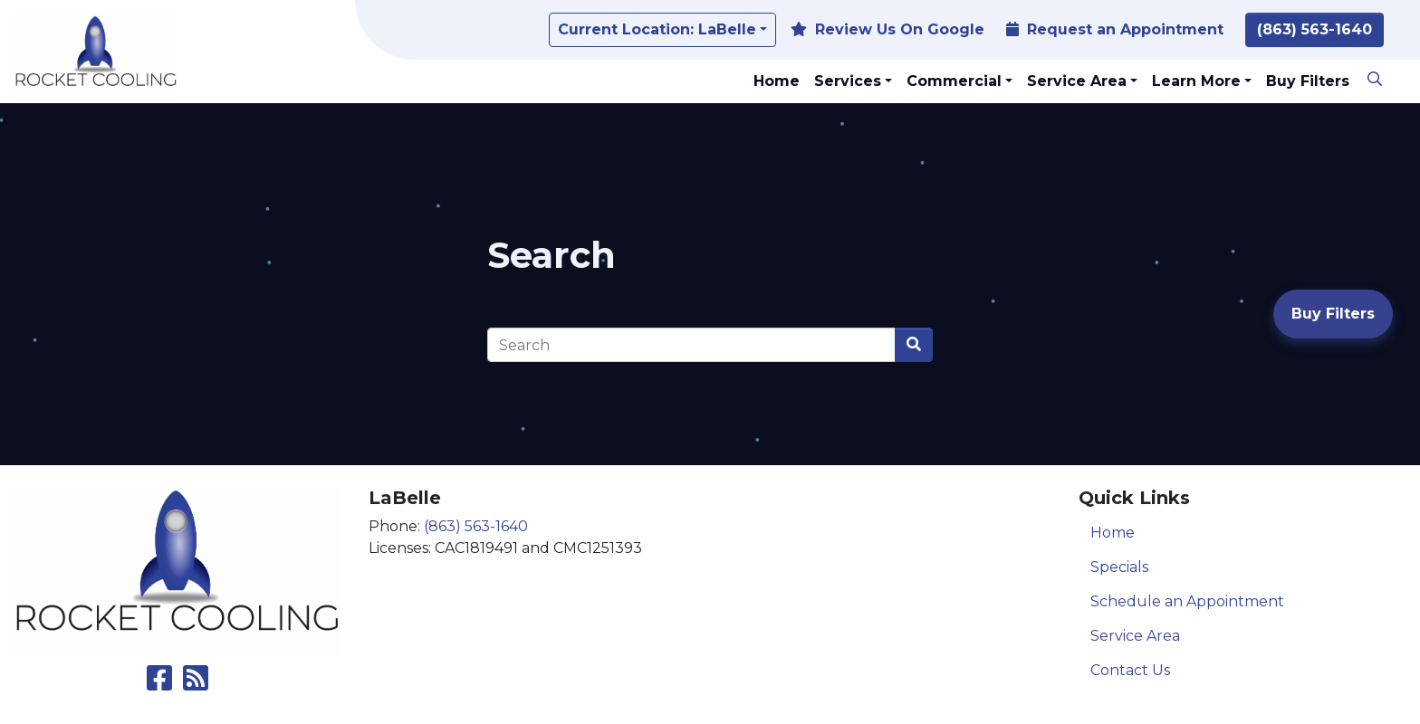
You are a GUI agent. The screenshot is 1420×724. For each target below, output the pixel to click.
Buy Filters (1333, 313)
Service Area (1135, 635)
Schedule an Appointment (1187, 601)
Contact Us (1130, 670)
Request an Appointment (1114, 29)
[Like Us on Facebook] (159, 683)
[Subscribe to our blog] (195, 683)
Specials (1119, 567)
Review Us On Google (887, 29)
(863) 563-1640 (1314, 29)
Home (1112, 532)
